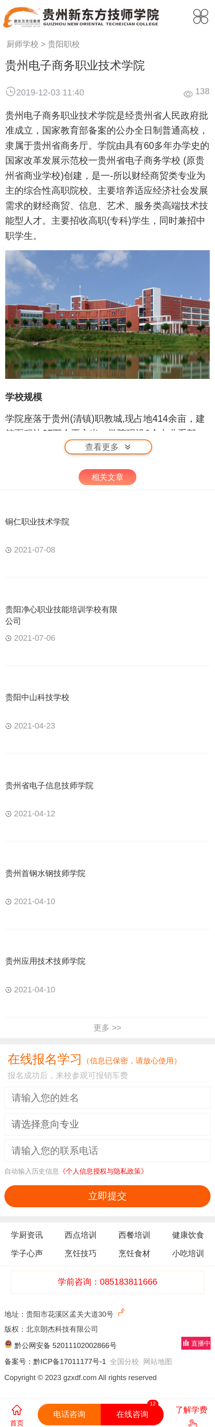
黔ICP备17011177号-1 (69, 1362)
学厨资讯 (27, 1235)
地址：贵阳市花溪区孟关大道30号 (65, 1313)
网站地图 (157, 1362)
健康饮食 (188, 1235)
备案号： (18, 1362)
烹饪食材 (134, 1253)
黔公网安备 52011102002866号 (65, 1346)
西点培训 (81, 1235)
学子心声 (27, 1253)
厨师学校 (22, 44)
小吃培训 (188, 1253)
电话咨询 (69, 1414)
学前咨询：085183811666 (107, 1282)
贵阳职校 (64, 44)
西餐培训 (134, 1235)
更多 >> (107, 1027)
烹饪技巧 (81, 1253)
